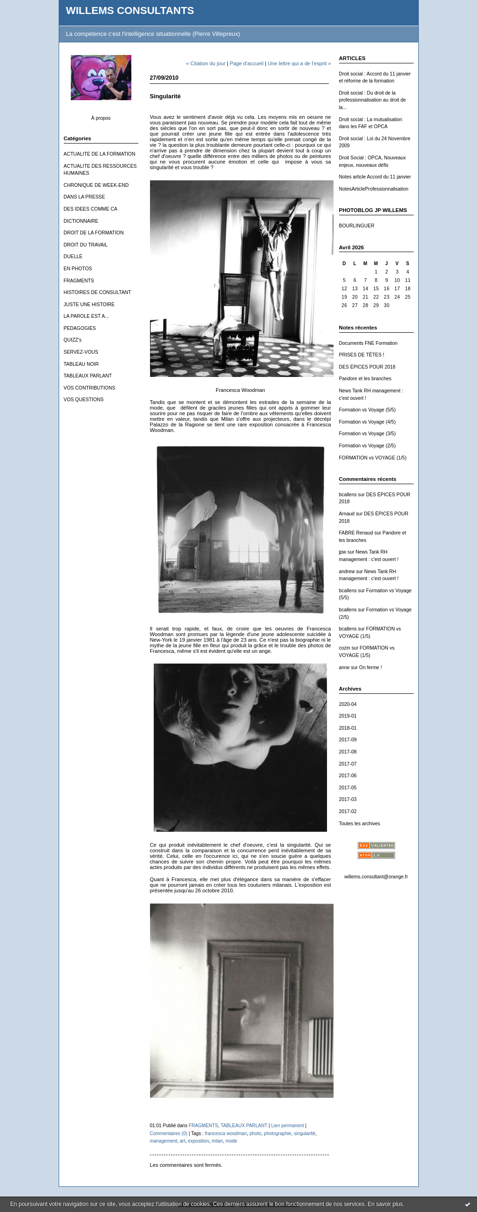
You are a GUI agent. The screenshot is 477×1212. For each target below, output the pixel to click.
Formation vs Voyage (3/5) (367, 433)
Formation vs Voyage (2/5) (367, 445)
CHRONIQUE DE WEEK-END (96, 185)
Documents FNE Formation (368, 343)
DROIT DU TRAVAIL (86, 244)
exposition (198, 1141)
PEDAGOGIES (80, 328)
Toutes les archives (359, 823)
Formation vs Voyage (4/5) (367, 422)
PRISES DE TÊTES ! (361, 354)
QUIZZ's (73, 339)
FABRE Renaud (356, 532)
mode (231, 1141)
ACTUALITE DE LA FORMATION (100, 154)
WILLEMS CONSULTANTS (130, 10)
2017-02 (348, 811)
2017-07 (348, 764)
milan (217, 1141)
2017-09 (348, 739)
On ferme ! (370, 667)
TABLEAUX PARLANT (88, 375)
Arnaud (347, 513)
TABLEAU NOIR (81, 364)
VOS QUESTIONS (84, 399)
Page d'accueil (246, 63)
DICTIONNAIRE (81, 221)
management (163, 1141)
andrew (347, 571)
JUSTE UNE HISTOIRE (89, 304)
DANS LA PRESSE (84, 196)
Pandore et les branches (365, 378)
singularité (304, 1133)
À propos (101, 118)
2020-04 (348, 704)
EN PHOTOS (78, 268)
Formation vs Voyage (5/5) (367, 409)
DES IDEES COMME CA (90, 209)
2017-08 (348, 751)
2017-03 (348, 799)
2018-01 (348, 728)
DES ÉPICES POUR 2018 (367, 367)
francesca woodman (226, 1133)
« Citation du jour (205, 63)
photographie (278, 1133)
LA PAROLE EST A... (86, 316)
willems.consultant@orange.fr (376, 876)
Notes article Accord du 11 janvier (375, 176)
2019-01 (348, 716)
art (182, 1141)
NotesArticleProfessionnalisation (374, 189)
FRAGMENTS (79, 280)
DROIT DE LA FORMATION (94, 232)
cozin (344, 648)
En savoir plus (385, 1204)
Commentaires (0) (169, 1133)
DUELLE (73, 256)
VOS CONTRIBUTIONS (90, 387)
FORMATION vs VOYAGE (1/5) (373, 457)
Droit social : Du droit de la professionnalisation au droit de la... (372, 100)
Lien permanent (287, 1125)
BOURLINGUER (357, 225)
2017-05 (348, 787)
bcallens (348, 494)
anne (344, 667)
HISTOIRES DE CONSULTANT (97, 292)
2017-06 (348, 775)
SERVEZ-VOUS (81, 352)
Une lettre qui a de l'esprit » (299, 63)
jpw (343, 552)
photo (255, 1133)
